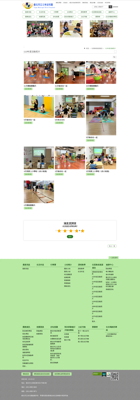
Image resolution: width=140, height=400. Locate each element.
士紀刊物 (84, 16)
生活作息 (42, 12)
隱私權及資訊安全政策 (42, 374)
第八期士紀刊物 (83, 341)
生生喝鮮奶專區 (111, 16)
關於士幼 (67, 268)
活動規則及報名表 (97, 273)
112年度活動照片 (97, 293)
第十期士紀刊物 (83, 336)
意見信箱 (100, 2)
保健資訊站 (110, 289)
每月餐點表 (110, 271)
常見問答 (107, 2)
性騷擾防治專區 (27, 363)
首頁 (87, 48)
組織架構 (67, 277)
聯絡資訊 (67, 286)
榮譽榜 (97, 16)
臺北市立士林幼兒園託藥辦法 (111, 278)
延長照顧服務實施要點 (27, 345)
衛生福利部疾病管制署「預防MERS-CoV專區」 (55, 357)
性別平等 (25, 360)
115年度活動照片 (97, 278)
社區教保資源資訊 (98, 12)
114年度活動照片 (97, 283)
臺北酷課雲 (54, 336)
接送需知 (25, 349)
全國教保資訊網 (55, 339)
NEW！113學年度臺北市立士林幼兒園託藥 (111, 284)
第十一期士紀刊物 (83, 332)
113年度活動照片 (110, 48)
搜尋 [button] (110, 6)
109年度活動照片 (97, 307)
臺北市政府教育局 (75, 2)
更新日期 (24, 378)
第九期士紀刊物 (83, 339)
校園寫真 (42, 16)
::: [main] (24, 47)
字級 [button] (113, 2)
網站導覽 (58, 2)
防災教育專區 (27, 331)
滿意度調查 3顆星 (71, 231)
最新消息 (28, 12)
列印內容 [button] (115, 51)
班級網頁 (39, 331)
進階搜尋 (115, 7)
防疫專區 (109, 268)
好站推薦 (56, 16)
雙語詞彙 (92, 2)
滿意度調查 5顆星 (82, 231)
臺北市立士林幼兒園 (39, 6)
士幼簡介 (70, 12)
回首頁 (65, 2)
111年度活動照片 (97, 297)
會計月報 (67, 340)
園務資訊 (28, 16)
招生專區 (25, 334)
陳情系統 (85, 2)
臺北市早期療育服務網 (55, 343)
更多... (94, 321)
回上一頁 (112, 246)
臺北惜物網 (54, 362)
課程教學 (84, 12)
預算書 (66, 337)
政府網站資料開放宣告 (62, 374)
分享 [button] (116, 2)
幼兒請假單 (26, 341)
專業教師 (67, 283)
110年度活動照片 (97, 302)
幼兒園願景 (68, 274)
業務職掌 (67, 280)
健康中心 (111, 12)
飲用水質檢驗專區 (27, 356)
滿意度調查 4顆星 (77, 231)
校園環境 (39, 334)
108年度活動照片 (97, 312)
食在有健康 (110, 274)
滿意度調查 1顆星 (59, 231)
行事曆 (56, 12)
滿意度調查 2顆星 (65, 231)
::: (22, 1)
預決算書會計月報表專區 (70, 16)
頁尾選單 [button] (114, 257)
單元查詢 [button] (115, 57)
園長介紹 (67, 271)
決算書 (66, 334)
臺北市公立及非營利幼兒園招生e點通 (55, 349)
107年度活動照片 (97, 317)
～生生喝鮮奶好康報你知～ (111, 335)
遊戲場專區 (26, 352)
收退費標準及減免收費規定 (27, 338)
